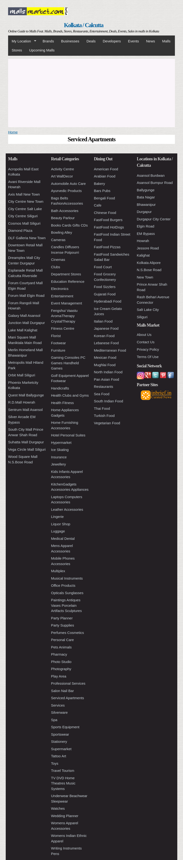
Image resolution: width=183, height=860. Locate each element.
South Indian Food (108, 401)
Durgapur (144, 212)
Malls (166, 41)
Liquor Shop (60, 524)
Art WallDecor (62, 176)
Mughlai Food (105, 365)
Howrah (143, 241)
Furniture (58, 350)
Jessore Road (148, 248)
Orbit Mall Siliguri (21, 375)
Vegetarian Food (107, 423)
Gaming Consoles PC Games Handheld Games (68, 362)
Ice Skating (60, 450)
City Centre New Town (25, 201)
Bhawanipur (146, 204)
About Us (144, 335)
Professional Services (68, 683)
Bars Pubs (102, 191)
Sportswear (60, 734)
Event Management (66, 303)
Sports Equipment (65, 727)
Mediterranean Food (110, 350)
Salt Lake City (148, 310)
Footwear (58, 343)
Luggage (58, 531)
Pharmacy (59, 654)
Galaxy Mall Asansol (24, 316)
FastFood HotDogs (109, 227)
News (150, 41)
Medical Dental (63, 538)
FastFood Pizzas (107, 247)
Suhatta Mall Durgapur (26, 442)
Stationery (59, 741)
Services (58, 705)
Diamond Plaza (20, 230)
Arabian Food (104, 176)
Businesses (70, 41)
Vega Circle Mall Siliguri (27, 449)
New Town (145, 277)
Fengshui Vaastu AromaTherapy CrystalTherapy (64, 316)
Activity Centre (62, 169)
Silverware (59, 712)
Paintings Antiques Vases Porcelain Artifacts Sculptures (66, 605)
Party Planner (62, 618)
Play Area (58, 676)
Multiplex (58, 571)
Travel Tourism (62, 771)
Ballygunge (145, 190)
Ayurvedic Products (66, 191)
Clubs (55, 267)
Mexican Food (105, 357)
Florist (56, 336)
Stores (17, 50)
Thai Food (102, 408)
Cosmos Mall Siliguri (24, 223)
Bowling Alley (61, 232)
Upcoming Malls (42, 50)
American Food (106, 169)
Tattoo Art (58, 756)
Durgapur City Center (154, 219)
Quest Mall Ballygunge (26, 395)
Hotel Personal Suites (68, 435)
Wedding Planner (64, 816)
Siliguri (142, 317)
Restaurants (103, 386)
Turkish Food (104, 416)
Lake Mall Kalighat (22, 330)
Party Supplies (62, 625)
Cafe (98, 205)
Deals (91, 41)
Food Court (103, 267)
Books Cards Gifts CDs (69, 225)
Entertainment (62, 296)
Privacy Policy (148, 349)
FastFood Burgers (108, 220)
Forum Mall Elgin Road (26, 295)
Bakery (99, 184)
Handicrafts (60, 388)
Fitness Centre (62, 328)
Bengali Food (104, 198)
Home (13, 132)
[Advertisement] (91, 92)
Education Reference (67, 281)
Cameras (58, 240)
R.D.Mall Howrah (21, 402)
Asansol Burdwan (151, 175)
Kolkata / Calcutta (83, 25)
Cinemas (58, 260)
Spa (54, 720)
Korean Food (104, 336)
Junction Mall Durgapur (26, 323)
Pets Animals (61, 647)
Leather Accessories (67, 509)
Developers (112, 41)
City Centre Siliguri (23, 216)
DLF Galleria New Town (27, 238)
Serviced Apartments (67, 698)
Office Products (63, 585)
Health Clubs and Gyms (70, 395)
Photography (61, 669)
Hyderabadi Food (107, 301)
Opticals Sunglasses (67, 593)
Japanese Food (106, 328)
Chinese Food (105, 213)
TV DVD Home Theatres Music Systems (63, 783)
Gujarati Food (105, 294)
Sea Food (101, 394)
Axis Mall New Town (24, 194)
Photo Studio (61, 662)
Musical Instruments (67, 578)
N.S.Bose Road (149, 270)
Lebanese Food (106, 343)
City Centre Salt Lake (25, 209)
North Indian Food (108, 372)
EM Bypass (146, 234)
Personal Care (62, 640)
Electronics (59, 289)
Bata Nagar (146, 197)
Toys (54, 763)
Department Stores (66, 274)
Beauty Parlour (63, 218)
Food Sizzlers (105, 287)
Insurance (59, 457)
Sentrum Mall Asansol (25, 410)
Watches (58, 808)
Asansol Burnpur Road (155, 183)
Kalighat (143, 255)
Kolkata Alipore (149, 263)
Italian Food (103, 321)
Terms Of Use (148, 357)
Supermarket (61, 749)
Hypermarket (61, 442)
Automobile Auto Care (68, 184)
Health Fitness (62, 403)
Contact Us (145, 342)
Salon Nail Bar (62, 691)
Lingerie (57, 517)
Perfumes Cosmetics (67, 633)
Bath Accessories (64, 211)
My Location (22, 41)
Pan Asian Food (106, 379)
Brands (48, 41)
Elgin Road (145, 226)
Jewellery (58, 464)
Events (133, 41)
